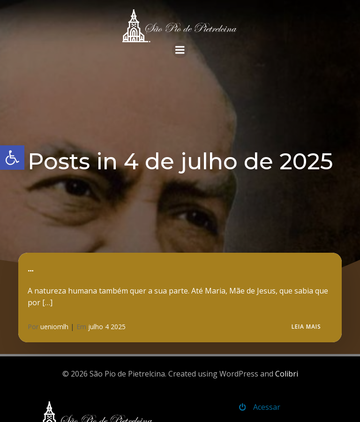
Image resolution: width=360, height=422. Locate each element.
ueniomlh (54, 326)
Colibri (286, 374)
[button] (12, 157)
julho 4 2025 (107, 326)
